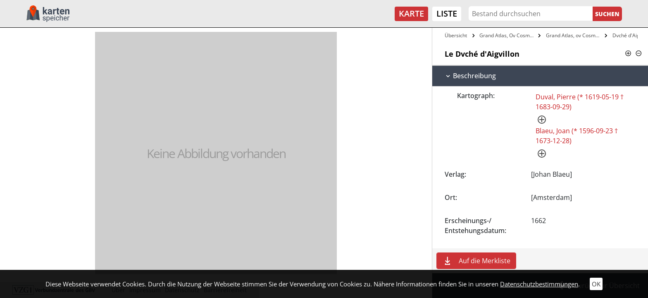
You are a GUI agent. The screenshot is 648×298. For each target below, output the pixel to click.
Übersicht (456, 35)
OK (596, 284)
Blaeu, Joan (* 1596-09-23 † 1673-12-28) (577, 135)
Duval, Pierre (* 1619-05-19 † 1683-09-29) (580, 101)
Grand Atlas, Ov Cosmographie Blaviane (507, 35)
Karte (411, 13)
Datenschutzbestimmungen (539, 284)
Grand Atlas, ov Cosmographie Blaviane (574, 35)
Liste (446, 13)
